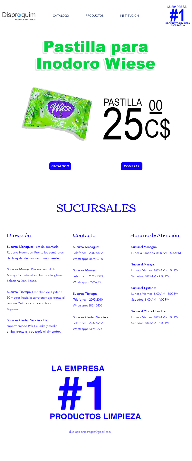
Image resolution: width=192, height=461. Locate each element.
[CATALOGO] (60, 166)
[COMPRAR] (131, 166)
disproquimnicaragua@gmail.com (90, 432)
